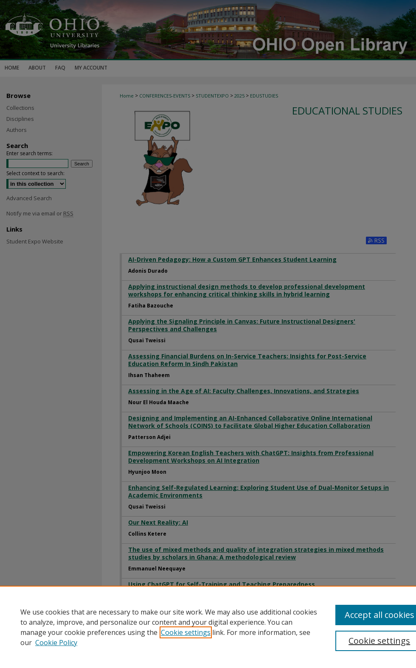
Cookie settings (186, 632)
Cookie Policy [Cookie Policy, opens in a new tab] (56, 642)
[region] (208, 627)
